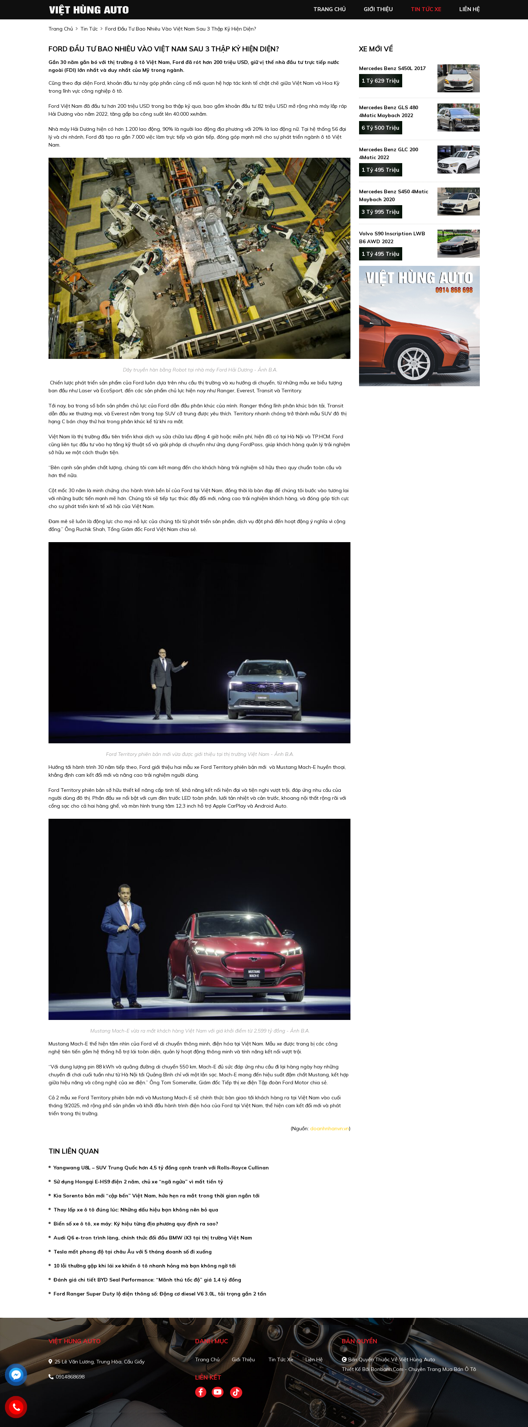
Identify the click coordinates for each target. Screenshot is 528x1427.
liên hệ (469, 9)
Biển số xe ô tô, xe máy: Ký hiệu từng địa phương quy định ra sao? (136, 1223)
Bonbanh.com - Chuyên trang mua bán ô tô (423, 1369)
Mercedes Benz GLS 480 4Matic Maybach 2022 (388, 111)
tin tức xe (426, 9)
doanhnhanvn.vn (329, 1128)
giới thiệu (378, 9)
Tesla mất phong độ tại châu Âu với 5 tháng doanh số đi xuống (133, 1251)
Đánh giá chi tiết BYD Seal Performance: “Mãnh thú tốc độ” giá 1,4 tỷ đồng (147, 1279)
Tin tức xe (280, 1359)
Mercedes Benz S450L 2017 (392, 68)
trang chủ (329, 9)
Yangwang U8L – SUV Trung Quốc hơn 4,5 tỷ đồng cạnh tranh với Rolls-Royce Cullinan (161, 1167)
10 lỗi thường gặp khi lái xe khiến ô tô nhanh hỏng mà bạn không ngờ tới (145, 1265)
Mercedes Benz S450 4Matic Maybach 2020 (393, 195)
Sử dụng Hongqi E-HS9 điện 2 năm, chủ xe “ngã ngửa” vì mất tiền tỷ (138, 1181)
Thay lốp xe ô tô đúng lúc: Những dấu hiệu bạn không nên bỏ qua (136, 1209)
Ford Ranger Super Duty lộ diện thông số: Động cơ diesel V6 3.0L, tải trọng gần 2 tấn (160, 1293)
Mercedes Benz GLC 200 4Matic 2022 (388, 153)
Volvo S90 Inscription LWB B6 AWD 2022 (392, 237)
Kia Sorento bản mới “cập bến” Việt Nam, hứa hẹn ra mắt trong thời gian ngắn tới (157, 1195)
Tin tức (89, 29)
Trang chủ (207, 1359)
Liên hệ (314, 1359)
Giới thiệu (243, 1359)
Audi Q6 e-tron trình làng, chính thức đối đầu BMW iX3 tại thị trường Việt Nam (153, 1237)
